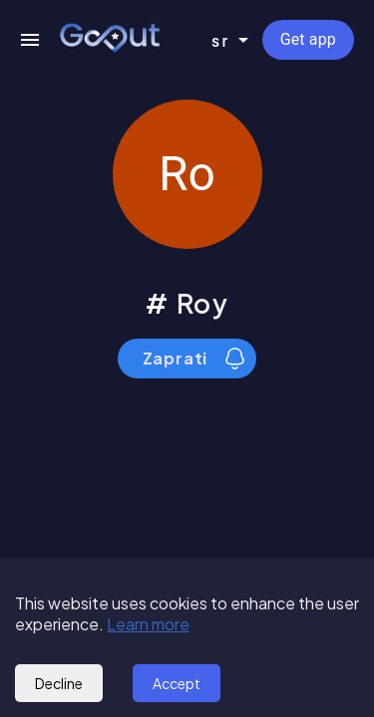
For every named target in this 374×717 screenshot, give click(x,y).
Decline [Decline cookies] (59, 683)
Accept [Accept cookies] (176, 683)
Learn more (148, 623)
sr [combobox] (220, 40)
